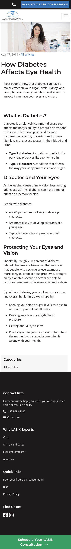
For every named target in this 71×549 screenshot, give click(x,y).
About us (8, 459)
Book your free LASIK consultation (23, 479)
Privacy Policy (11, 494)
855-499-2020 (16, 3)
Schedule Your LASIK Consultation (35, 542)
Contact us (13, 417)
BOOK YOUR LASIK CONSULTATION (45, 4)
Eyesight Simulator (14, 452)
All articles (10, 367)
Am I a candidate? (13, 444)
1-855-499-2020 (16, 411)
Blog (5, 487)
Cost (6, 437)
